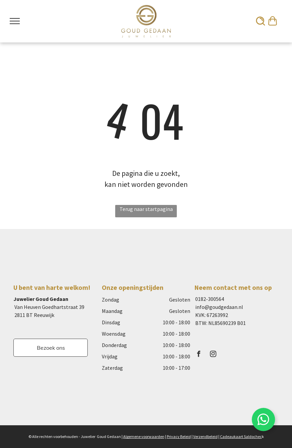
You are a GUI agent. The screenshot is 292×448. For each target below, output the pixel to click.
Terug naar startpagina (146, 209)
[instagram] (213, 354)
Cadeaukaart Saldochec (241, 436)
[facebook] (199, 354)
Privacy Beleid (179, 436)
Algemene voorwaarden (143, 436)
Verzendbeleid (205, 436)
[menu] (14, 21)
